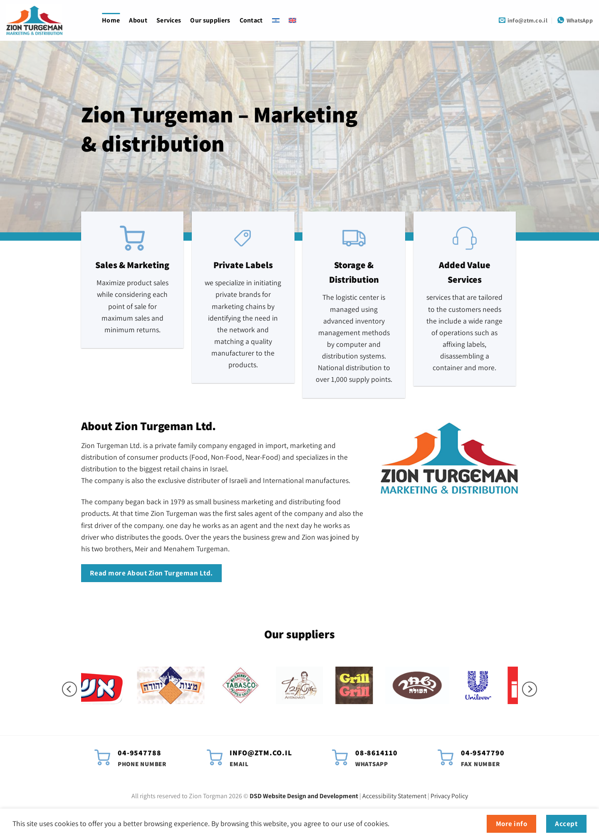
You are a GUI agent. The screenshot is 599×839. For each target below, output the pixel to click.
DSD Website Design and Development (304, 796)
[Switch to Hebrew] (276, 20)
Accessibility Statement (394, 796)
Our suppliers (210, 20)
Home (111, 20)
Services (168, 20)
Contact (251, 20)
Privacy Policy (449, 796)
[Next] (529, 689)
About (138, 20)
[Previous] (69, 689)
